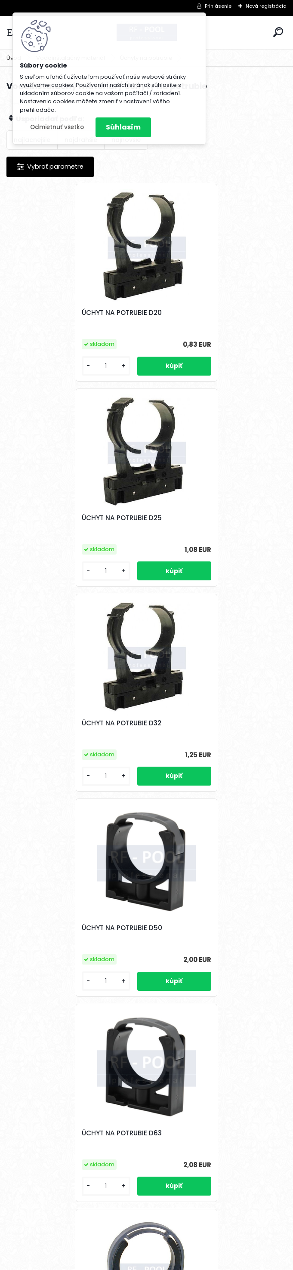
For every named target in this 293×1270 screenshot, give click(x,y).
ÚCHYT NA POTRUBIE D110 (196, 928)
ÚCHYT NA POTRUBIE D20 (56, 312)
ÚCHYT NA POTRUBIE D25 (196, 312)
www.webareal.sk (181, 1262)
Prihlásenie (218, 6)
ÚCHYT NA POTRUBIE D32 (56, 518)
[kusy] (38, 366)
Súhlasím (123, 127)
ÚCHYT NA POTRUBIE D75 (196, 723)
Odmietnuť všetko (57, 127)
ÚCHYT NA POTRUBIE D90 (56, 928)
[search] (278, 32)
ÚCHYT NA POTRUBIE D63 (56, 723)
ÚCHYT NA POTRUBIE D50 (196, 518)
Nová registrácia (266, 6)
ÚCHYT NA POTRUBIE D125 (127, 1133)
